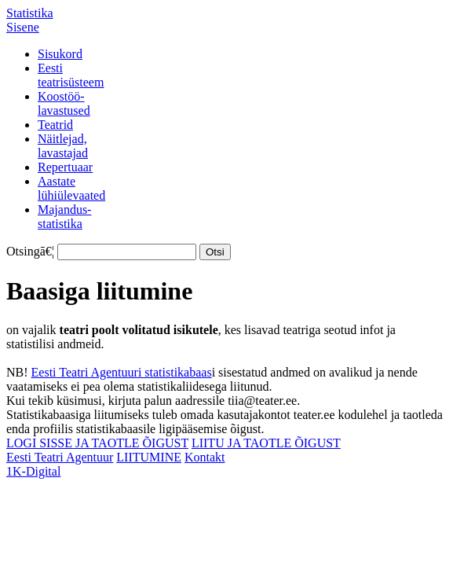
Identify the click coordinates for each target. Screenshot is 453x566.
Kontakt (204, 457)
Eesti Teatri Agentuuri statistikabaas (121, 372)
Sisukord (60, 54)
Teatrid (55, 124)
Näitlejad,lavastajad (63, 146)
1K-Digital (33, 471)
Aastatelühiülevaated (71, 188)
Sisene (22, 27)
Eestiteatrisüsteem (71, 75)
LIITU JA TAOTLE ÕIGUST (266, 443)
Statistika (29, 13)
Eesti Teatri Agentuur (59, 457)
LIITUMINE (148, 457)
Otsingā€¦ (30, 251)
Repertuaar (65, 167)
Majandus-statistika (64, 216)
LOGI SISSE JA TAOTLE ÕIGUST (97, 443)
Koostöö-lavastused (64, 103)
